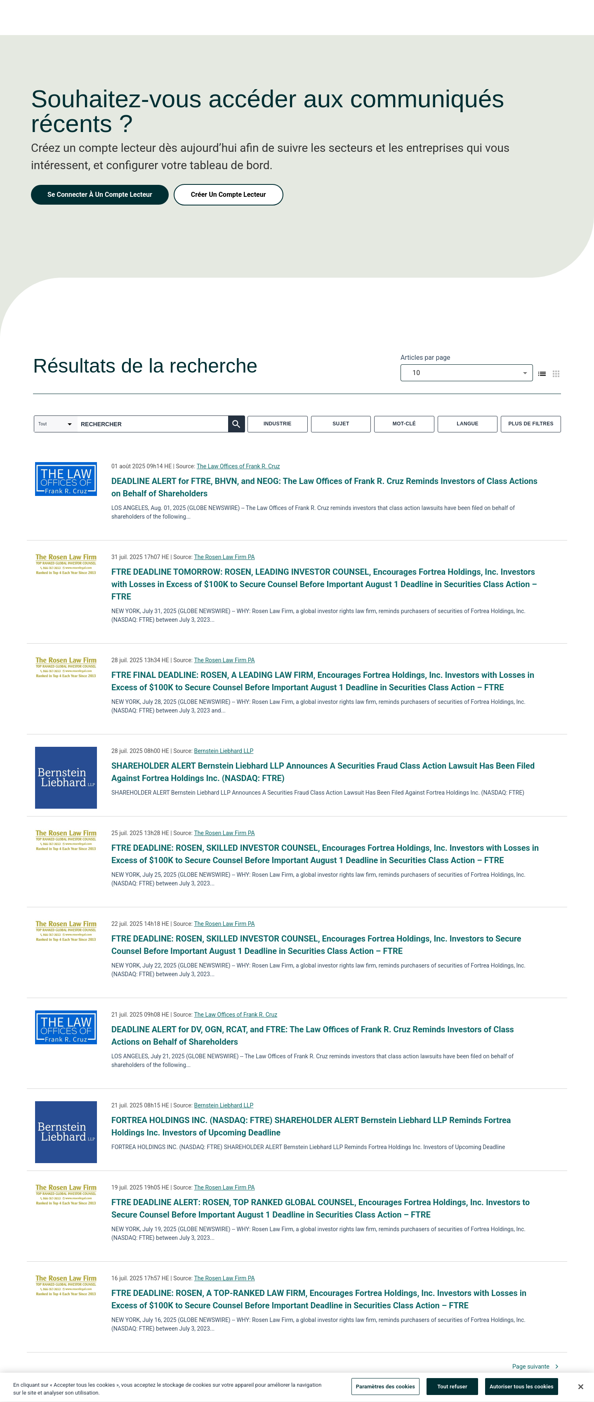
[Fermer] (581, 1388)
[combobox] (467, 372)
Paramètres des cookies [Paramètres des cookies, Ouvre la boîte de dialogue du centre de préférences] (385, 1388)
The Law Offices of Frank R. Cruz (238, 466)
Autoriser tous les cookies (522, 1388)
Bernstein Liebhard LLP (223, 751)
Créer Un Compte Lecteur (228, 194)
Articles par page (425, 357)
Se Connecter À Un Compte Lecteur (99, 194)
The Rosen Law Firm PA (224, 557)
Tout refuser (452, 1388)
